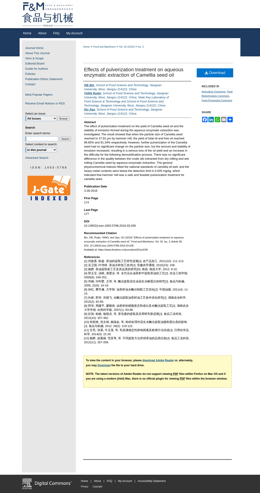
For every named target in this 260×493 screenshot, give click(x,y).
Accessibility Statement (152, 481)
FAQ (109, 481)
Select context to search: (41, 144)
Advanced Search (36, 157)
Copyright (97, 486)
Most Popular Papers (38, 94)
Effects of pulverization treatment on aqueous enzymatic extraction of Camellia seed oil (133, 72)
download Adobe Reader (158, 360)
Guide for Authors (36, 68)
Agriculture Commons (214, 91)
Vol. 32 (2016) (127, 46)
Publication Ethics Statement (43, 79)
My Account (125, 481)
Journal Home (34, 48)
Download (215, 73)
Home (86, 46)
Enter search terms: (38, 133)
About (97, 481)
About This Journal (37, 53)
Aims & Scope (34, 58)
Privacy (84, 486)
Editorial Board (34, 63)
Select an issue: (35, 113)
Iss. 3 (141, 46)
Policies (30, 74)
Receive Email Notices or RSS (45, 103)
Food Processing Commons (217, 100)
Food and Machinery (104, 46)
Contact (30, 84)
